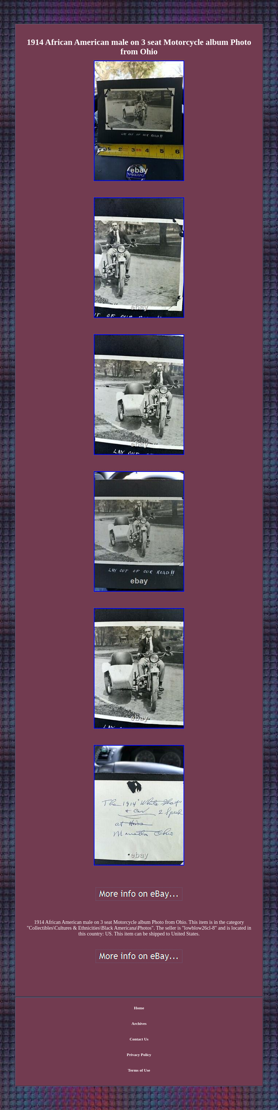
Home (139, 1008)
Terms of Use (139, 1070)
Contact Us (139, 1039)
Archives (138, 1023)
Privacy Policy (139, 1054)
